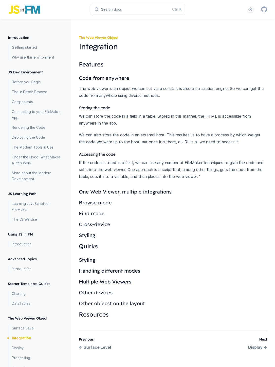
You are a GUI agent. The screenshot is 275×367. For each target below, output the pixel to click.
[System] (250, 9)
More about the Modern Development (31, 176)
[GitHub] (264, 9)
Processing (21, 358)
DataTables (21, 303)
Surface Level (23, 328)
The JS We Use (24, 219)
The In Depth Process (30, 92)
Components (22, 102)
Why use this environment (33, 57)
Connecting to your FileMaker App (36, 114)
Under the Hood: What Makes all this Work (36, 160)
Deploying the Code (28, 137)
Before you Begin (26, 82)
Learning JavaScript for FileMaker (31, 206)
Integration (21, 338)
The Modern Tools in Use (33, 147)
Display (18, 348)
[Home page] (45, 9)
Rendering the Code (28, 127)
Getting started (24, 47)
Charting (19, 293)
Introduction (22, 244)
